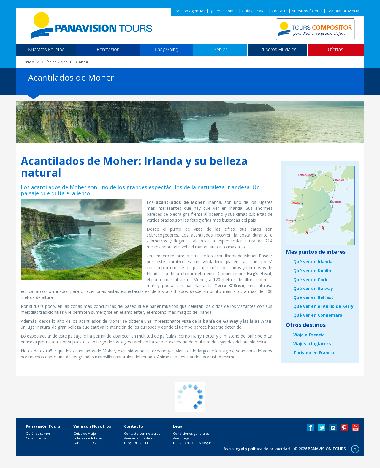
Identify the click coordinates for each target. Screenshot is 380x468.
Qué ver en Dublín (312, 270)
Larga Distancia (136, 442)
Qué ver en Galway (313, 288)
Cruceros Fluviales (277, 49)
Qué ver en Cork (310, 279)
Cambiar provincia (343, 10)
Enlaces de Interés (87, 438)
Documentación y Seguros (194, 442)
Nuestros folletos (307, 10)
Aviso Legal (182, 438)
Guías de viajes (54, 61)
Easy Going (166, 49)
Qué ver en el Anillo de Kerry (323, 306)
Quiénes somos (223, 10)
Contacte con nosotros (142, 433)
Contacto (280, 10)
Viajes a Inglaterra (313, 343)
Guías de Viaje (255, 10)
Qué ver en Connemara (317, 315)
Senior (220, 49)
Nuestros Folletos (46, 49)
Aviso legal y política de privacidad (257, 448)
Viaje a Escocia (309, 335)
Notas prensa (36, 438)
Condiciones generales (191, 433)
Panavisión (108, 49)
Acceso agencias (190, 10)
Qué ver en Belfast (313, 297)
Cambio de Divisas (87, 442)
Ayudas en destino (138, 438)
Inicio (29, 61)
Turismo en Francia (313, 352)
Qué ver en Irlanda (312, 261)
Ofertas (335, 49)
